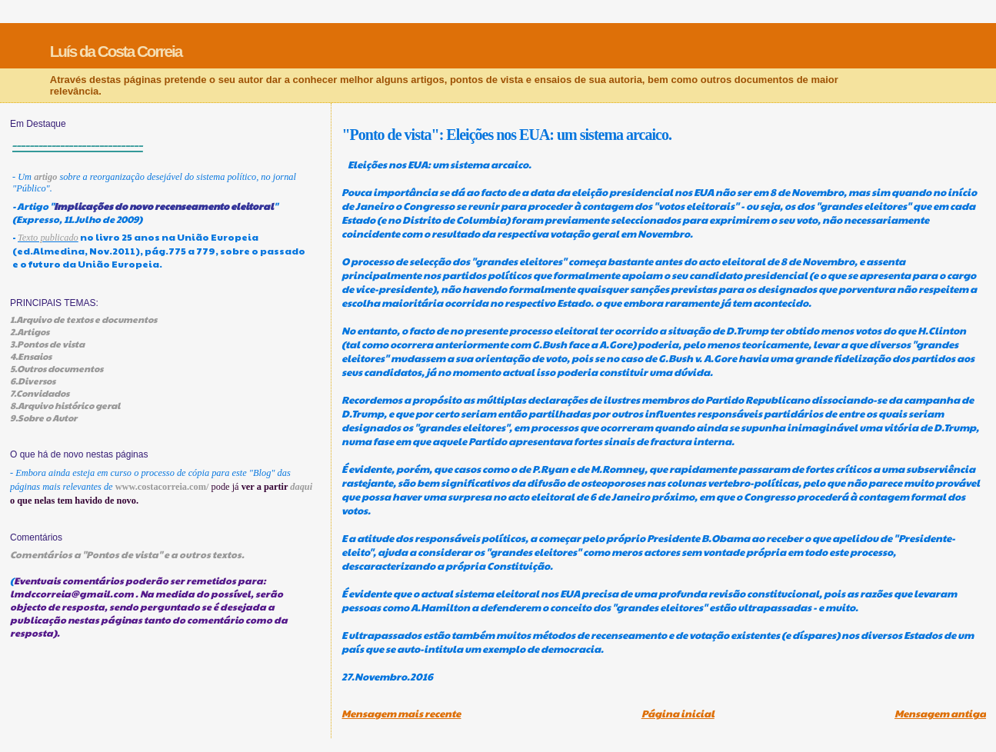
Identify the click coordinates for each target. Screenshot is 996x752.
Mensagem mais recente (401, 713)
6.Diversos (32, 380)
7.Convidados (39, 393)
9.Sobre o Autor (43, 417)
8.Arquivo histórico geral (65, 405)
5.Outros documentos (56, 368)
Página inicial (678, 713)
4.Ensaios (31, 356)
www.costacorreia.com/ (162, 486)
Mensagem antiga (940, 713)
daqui (301, 486)
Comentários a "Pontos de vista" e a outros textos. (127, 554)
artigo (45, 176)
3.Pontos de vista (47, 344)
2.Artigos (29, 331)
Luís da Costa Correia (116, 51)
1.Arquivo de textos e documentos (83, 319)
